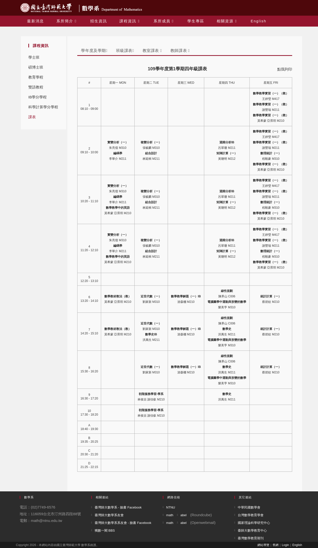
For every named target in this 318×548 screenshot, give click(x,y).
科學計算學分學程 (43, 107)
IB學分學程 (37, 97)
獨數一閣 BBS (105, 530)
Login (285, 545)
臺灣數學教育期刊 (251, 538)
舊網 (275, 545)
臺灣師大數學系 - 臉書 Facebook (118, 507)
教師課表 (180, 50)
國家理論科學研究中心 (254, 523)
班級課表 (125, 50)
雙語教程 (35, 87)
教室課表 (152, 50)
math (169, 515)
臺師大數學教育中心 (252, 530)
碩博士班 (35, 67)
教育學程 (35, 77)
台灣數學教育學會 (251, 515)
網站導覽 (263, 545)
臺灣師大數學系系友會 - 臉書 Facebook (123, 523)
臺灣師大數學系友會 (109, 515)
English (297, 545)
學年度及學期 (94, 50)
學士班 (34, 57)
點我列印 (284, 69)
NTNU (170, 507)
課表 (32, 117)
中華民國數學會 (249, 507)
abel (183, 515)
